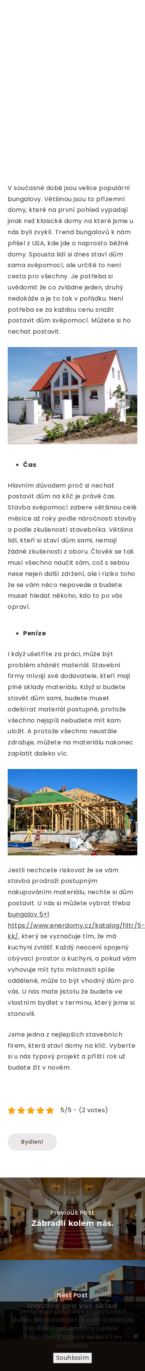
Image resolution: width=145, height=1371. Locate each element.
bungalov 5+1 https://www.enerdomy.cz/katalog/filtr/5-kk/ (76, 925)
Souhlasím (72, 1357)
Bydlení (32, 1142)
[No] (135, 1336)
